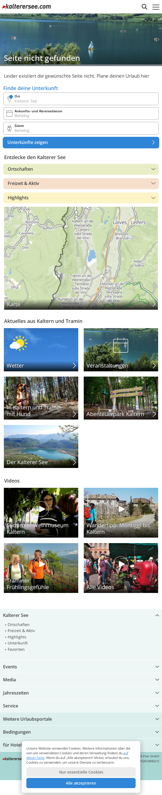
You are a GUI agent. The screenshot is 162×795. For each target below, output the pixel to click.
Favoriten (16, 649)
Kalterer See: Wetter (41, 349)
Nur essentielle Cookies (81, 772)
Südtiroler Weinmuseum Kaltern (41, 513)
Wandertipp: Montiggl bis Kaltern (121, 513)
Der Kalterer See (41, 446)
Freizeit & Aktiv (23, 183)
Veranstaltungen (121, 349)
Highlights (18, 198)
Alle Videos (121, 568)
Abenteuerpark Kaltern (121, 398)
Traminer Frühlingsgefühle (41, 568)
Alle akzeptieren (81, 783)
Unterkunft (18, 643)
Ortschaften (20, 169)
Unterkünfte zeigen (83, 142)
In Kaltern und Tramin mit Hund (41, 398)
